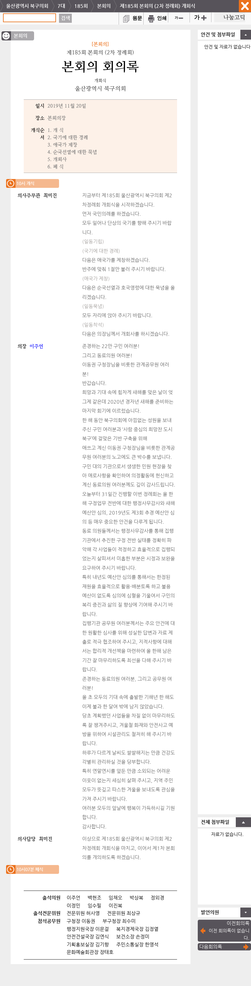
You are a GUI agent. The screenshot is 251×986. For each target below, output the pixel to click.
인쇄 (156, 18)
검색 (65, 18)
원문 (131, 18)
